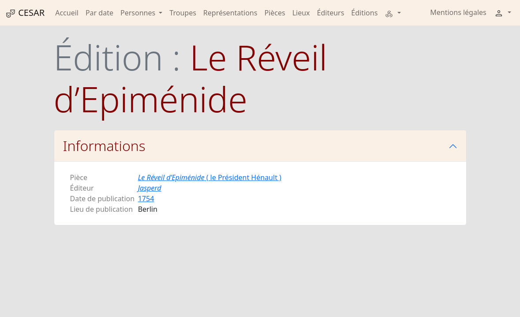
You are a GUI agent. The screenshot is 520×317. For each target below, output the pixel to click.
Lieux (301, 13)
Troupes (182, 13)
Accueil (67, 13)
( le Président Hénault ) (209, 177)
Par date (99, 13)
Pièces (274, 13)
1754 (146, 198)
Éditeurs (330, 13)
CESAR (25, 13)
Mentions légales (458, 12)
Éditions (364, 13)
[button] (392, 13)
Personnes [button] (138, 13)
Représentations (230, 13)
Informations (104, 145)
